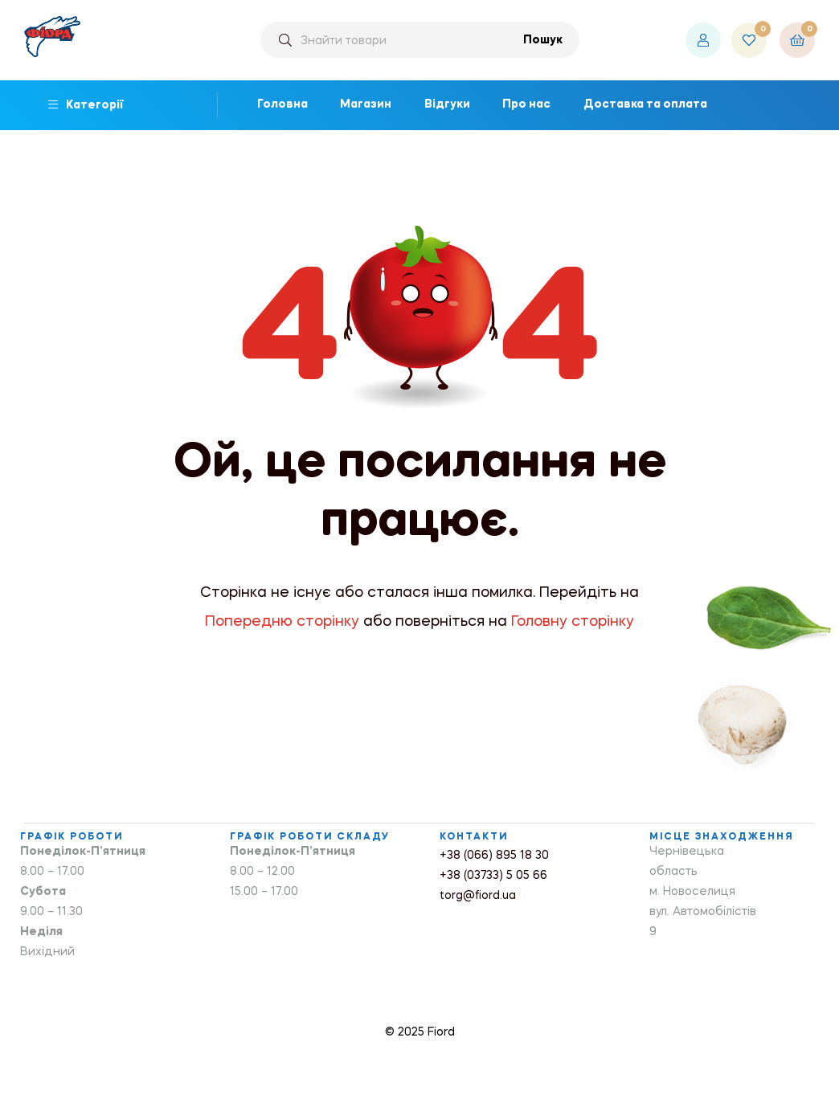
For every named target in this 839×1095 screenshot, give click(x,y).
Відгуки (447, 104)
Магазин (365, 104)
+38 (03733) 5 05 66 (493, 875)
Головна (282, 104)
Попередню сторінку (282, 622)
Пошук (543, 40)
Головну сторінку (572, 622)
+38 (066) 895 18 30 (494, 855)
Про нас (526, 104)
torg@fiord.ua (478, 895)
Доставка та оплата (645, 104)
